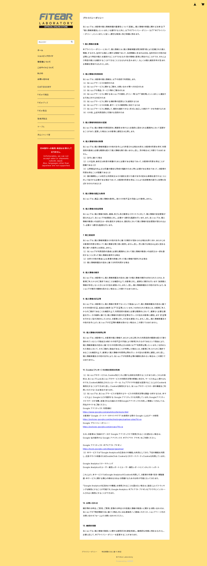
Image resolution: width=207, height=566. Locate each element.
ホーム (40, 50)
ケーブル (41, 127)
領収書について (44, 62)
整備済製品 (42, 119)
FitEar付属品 (43, 94)
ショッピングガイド (45, 56)
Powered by (124, 561)
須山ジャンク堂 (43, 135)
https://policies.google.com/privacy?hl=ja (103, 427)
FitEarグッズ (42, 102)
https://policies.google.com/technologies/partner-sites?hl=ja (112, 419)
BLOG (40, 73)
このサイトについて (45, 67)
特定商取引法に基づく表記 (111, 552)
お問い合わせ (43, 79)
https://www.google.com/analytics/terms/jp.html (105, 412)
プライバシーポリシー (89, 552)
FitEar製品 (42, 110)
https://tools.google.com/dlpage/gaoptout (103, 449)
